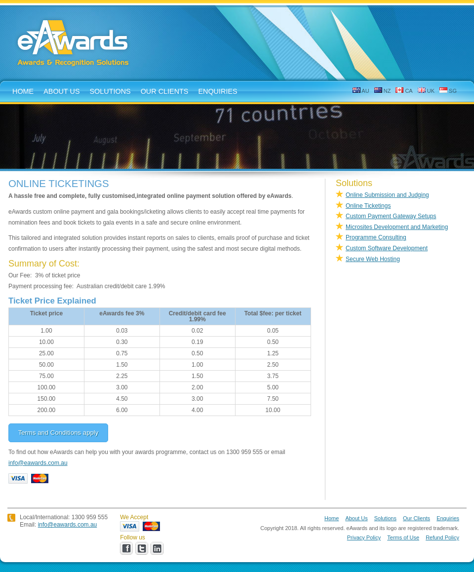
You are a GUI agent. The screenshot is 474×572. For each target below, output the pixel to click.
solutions (110, 91)
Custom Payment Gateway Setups (391, 216)
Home (331, 518)
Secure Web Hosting (373, 259)
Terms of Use (403, 537)
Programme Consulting (376, 237)
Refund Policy (442, 537)
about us (61, 91)
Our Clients (165, 91)
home (23, 91)
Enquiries (447, 518)
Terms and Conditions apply (58, 432)
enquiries (217, 91)
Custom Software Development (387, 248)
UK (426, 90)
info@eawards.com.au (38, 462)
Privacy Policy (364, 537)
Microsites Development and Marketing (397, 227)
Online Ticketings (368, 205)
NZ (382, 90)
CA (403, 90)
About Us (356, 518)
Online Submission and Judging (387, 194)
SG (448, 90)
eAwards (73, 44)
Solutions (385, 518)
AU (361, 90)
